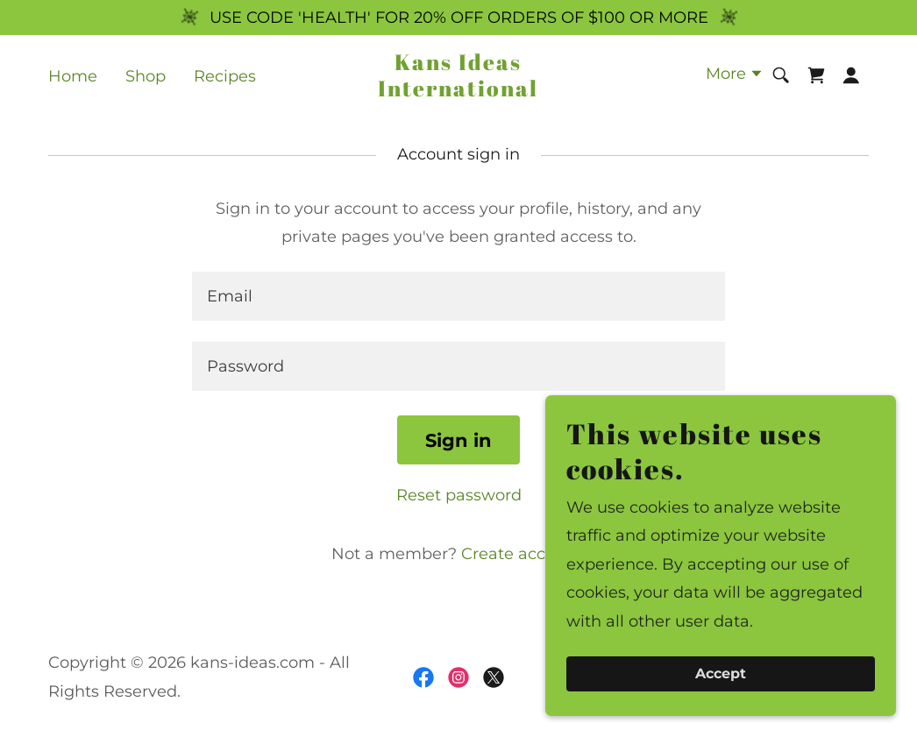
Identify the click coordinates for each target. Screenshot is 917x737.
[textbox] (458, 296)
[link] (458, 91)
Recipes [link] (225, 76)
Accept (720, 674)
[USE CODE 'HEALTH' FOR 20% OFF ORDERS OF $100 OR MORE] (458, 18)
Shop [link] (145, 76)
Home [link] (72, 76)
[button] (735, 75)
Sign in (458, 440)
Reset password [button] (459, 495)
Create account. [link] (523, 553)
